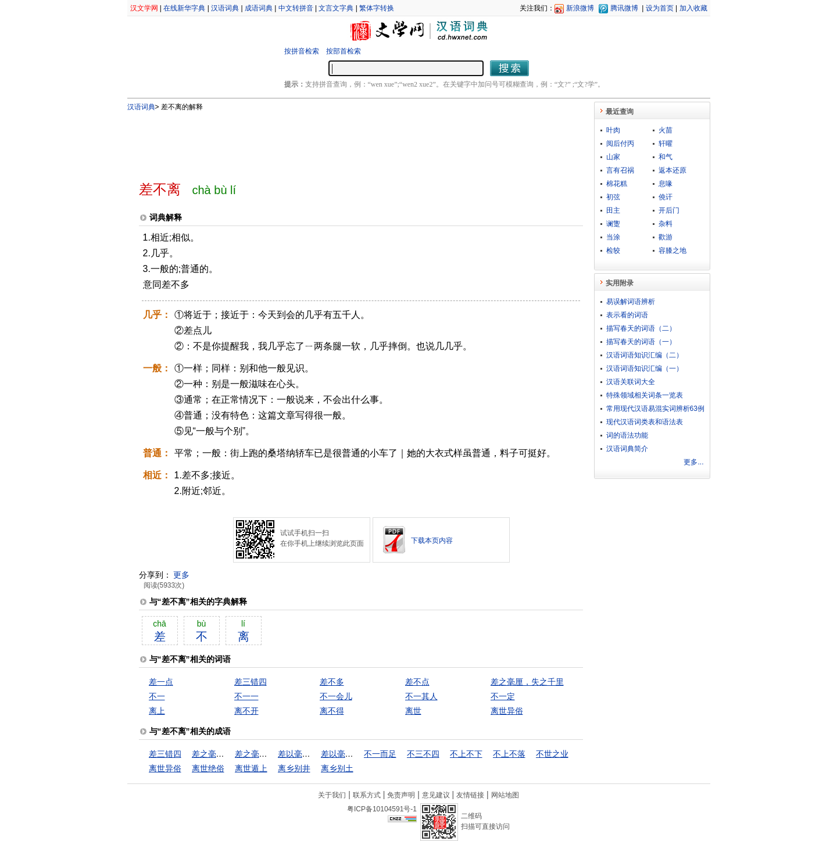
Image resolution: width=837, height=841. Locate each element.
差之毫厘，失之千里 (527, 681)
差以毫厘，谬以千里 (357, 753)
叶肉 (613, 130)
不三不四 (423, 753)
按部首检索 (343, 51)
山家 (613, 157)
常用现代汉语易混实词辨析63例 (655, 409)
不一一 (246, 696)
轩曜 (666, 143)
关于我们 (332, 795)
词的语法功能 (627, 435)
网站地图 (505, 795)
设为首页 (660, 8)
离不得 (332, 710)
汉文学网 (144, 8)
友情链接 (470, 795)
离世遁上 (251, 768)
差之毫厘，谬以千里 (271, 753)
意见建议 (436, 795)
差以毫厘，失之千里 (314, 753)
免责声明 (401, 795)
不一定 (503, 696)
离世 (413, 710)
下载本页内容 (432, 540)
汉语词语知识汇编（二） (644, 355)
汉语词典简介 (627, 449)
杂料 (666, 224)
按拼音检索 (301, 51)
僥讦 (666, 197)
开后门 (669, 210)
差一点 (161, 681)
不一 (157, 696)
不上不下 (466, 753)
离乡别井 (294, 768)
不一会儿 (336, 696)
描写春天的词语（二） (641, 328)
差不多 (332, 681)
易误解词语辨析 (630, 302)
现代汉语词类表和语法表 (644, 422)
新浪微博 (580, 8)
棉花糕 (616, 184)
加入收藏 (693, 8)
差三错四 (250, 681)
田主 (613, 210)
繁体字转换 (376, 8)
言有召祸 (620, 170)
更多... (693, 462)
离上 (157, 710)
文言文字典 (336, 8)
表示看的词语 (627, 315)
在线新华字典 (184, 8)
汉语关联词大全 (630, 382)
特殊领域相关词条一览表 (644, 395)
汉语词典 (225, 8)
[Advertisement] (341, 141)
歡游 (666, 237)
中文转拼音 (295, 8)
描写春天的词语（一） (641, 342)
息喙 (666, 184)
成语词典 (259, 8)
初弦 (613, 197)
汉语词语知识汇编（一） (644, 368)
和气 (666, 157)
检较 (613, 250)
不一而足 (380, 753)
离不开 (246, 710)
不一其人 (421, 696)
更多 (181, 574)
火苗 (666, 130)
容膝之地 (672, 250)
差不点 (417, 681)
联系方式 (367, 795)
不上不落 (509, 753)
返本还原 (672, 170)
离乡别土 (337, 768)
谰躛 (613, 224)
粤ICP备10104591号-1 (382, 809)
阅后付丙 (620, 143)
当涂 (613, 237)
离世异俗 (507, 710)
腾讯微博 (624, 8)
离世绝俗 (208, 768)
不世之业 (552, 753)
